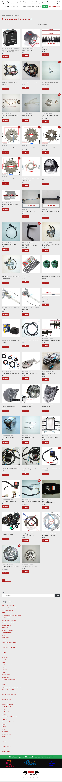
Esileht (3, 15)
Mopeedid (4, 659)
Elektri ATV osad (6, 625)
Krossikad (4, 647)
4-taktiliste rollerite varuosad (9, 615)
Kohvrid (3, 642)
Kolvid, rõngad (5, 644)
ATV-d (3, 620)
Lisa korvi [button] (7, 56)
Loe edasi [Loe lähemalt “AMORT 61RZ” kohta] (47, 55)
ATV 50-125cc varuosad (7, 617)
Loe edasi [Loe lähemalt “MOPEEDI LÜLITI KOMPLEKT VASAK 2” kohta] (47, 479)
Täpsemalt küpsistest (54, 6)
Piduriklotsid (5, 664)
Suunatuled (4, 677)
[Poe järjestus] (48, 24)
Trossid (3, 679)
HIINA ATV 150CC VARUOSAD (9, 627)
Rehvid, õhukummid (6, 667)
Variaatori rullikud (6, 684)
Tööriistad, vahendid (6, 682)
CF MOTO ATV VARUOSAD (8, 612)
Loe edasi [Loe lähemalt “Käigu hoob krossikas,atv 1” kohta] (27, 219)
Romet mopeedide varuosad (8, 672)
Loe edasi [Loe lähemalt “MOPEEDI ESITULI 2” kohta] (27, 416)
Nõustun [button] (45, 6)
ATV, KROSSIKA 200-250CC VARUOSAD (11, 622)
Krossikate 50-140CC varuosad (9, 649)
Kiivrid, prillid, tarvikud (7, 639)
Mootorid (4, 657)
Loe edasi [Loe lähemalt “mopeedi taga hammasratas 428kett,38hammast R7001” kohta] (27, 546)
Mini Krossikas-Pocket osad (8, 654)
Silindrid (3, 674)
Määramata (4, 652)
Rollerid (3, 669)
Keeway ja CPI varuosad (7, 637)
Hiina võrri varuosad (6, 632)
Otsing (3, 599)
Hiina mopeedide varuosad (8, 630)
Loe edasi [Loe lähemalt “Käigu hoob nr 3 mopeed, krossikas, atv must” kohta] (47, 220)
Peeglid (3, 662)
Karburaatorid (5, 635)
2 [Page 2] (6, 587)
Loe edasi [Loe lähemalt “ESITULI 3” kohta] (47, 186)
